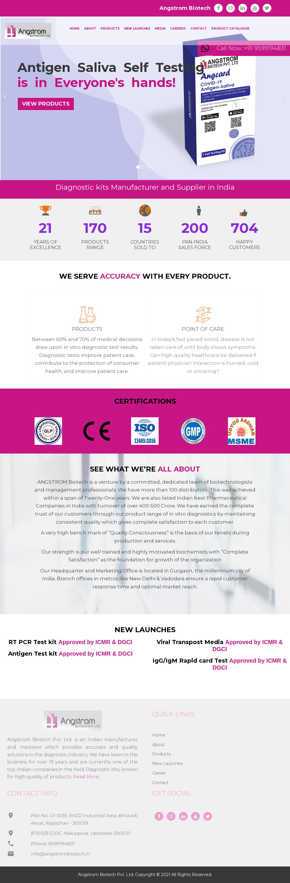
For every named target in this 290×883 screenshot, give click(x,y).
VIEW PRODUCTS (46, 104)
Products (110, 28)
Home (74, 28)
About (90, 28)
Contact (198, 28)
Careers (178, 28)
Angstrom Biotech (185, 8)
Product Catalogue (230, 28)
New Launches (137, 28)
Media (160, 28)
